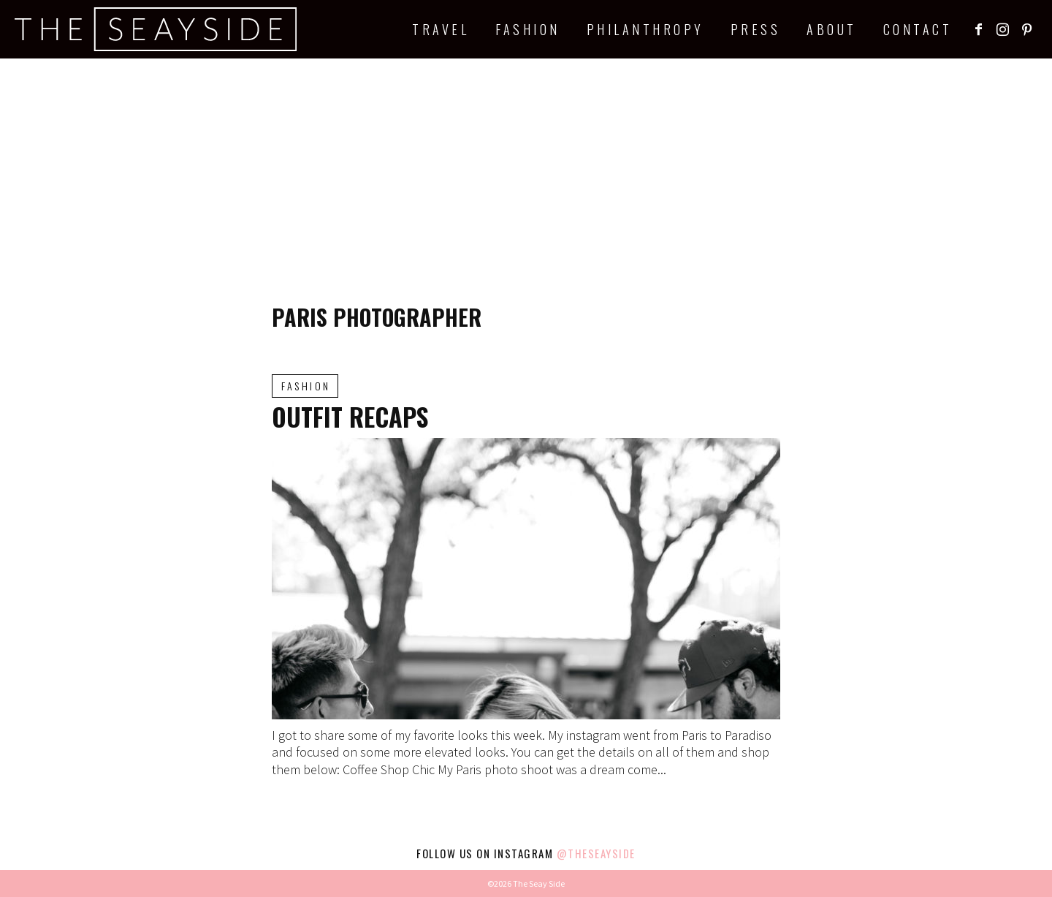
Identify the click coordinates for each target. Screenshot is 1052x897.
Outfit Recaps (350, 416)
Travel (440, 29)
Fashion (527, 29)
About (832, 29)
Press (756, 29)
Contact (918, 29)
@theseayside (596, 853)
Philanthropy (645, 29)
